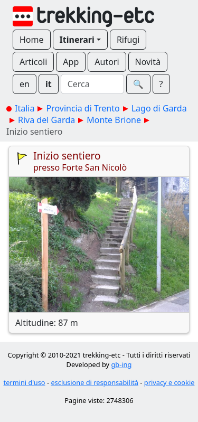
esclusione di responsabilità (94, 382)
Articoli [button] (33, 62)
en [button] (25, 84)
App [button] (71, 62)
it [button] (48, 84)
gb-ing (121, 364)
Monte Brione (114, 120)
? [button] (161, 84)
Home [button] (32, 39)
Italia (24, 108)
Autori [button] (107, 62)
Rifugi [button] (128, 39)
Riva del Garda (46, 120)
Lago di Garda (159, 108)
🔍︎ (138, 84)
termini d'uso (24, 382)
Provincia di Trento (82, 108)
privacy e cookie (169, 382)
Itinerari (77, 39)
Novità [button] (148, 62)
